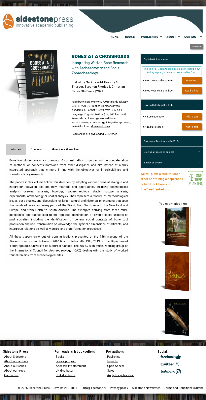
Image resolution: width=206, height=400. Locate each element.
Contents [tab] (36, 149)
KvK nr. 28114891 (66, 388)
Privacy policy (119, 388)
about (171, 36)
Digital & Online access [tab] (156, 59)
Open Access (116, 366)
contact (191, 36)
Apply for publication (120, 375)
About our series (15, 366)
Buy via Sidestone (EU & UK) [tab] (158, 104)
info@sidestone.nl (94, 388)
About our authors (16, 361)
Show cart (196, 46)
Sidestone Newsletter (146, 388)
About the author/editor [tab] (65, 149)
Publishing (113, 357)
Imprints (112, 361)
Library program (66, 361)
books (130, 36)
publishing (149, 36)
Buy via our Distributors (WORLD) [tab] (161, 141)
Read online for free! (158, 90)
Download (191, 80)
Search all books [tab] (153, 162)
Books (60, 357)
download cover (100, 126)
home (114, 36)
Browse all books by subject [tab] (159, 151)
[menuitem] (114, 37)
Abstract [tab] (16, 149)
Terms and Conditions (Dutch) (183, 388)
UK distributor (64, 371)
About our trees (14, 371)
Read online (191, 90)
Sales (110, 371)
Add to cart (192, 116)
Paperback (153, 116)
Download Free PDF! (158, 80)
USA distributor (65, 375)
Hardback (153, 127)
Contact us (11, 375)
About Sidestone (15, 357)
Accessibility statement (71, 366)
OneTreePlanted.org (155, 189)
